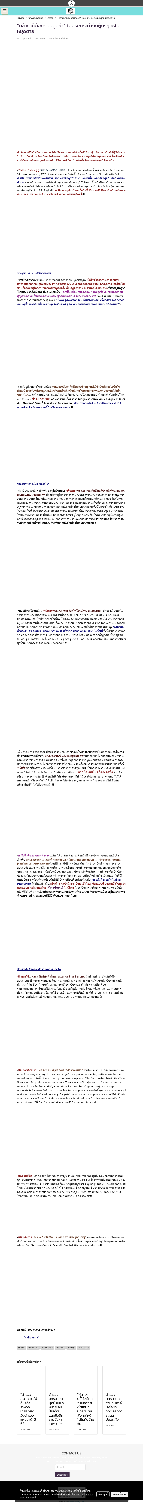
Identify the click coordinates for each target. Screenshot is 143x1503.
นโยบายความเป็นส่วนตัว (82, 1494)
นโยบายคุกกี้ (30, 1497)
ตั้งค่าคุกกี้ (102, 1494)
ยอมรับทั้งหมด (119, 1494)
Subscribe (62, 1474)
